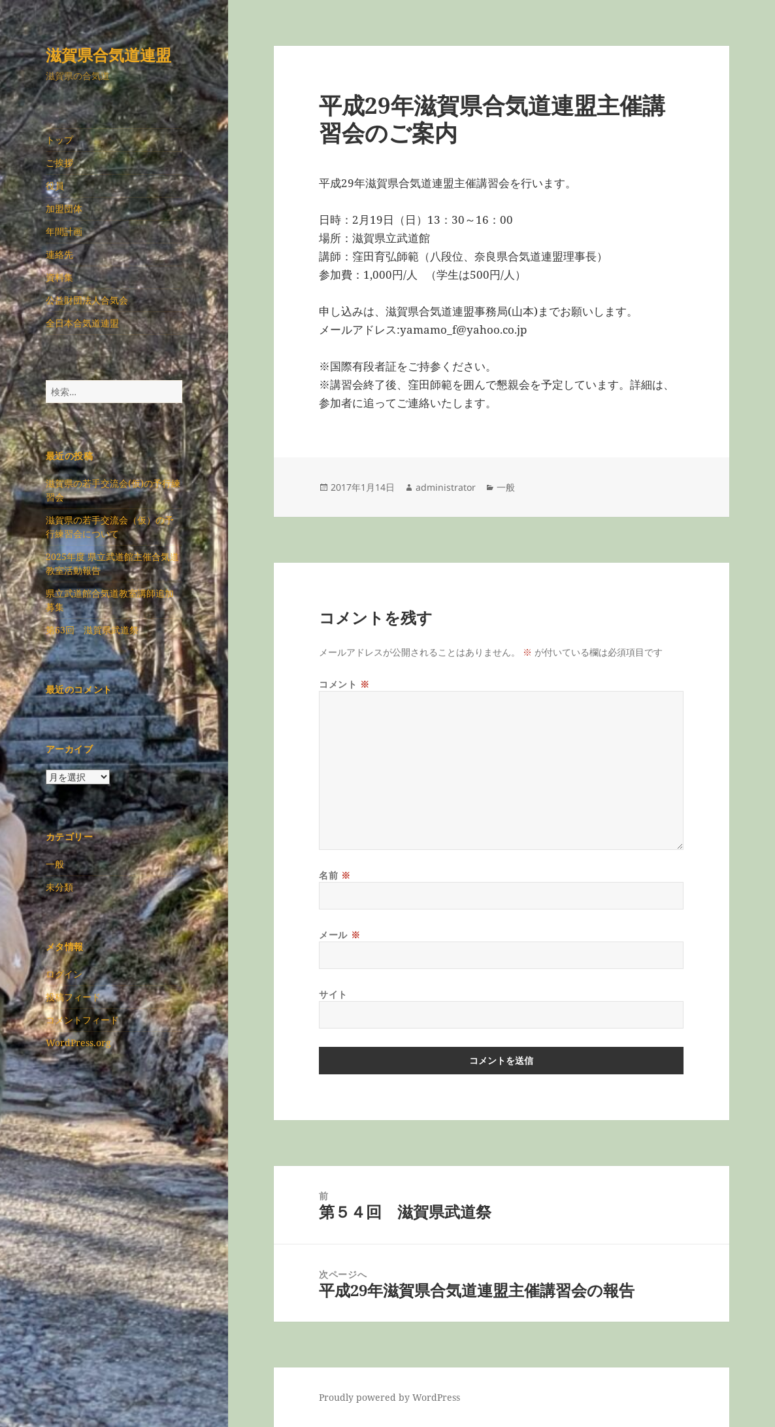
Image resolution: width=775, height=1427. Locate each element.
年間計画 (64, 231)
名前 (334, 875)
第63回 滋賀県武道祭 (92, 630)
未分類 (59, 887)
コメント (344, 684)
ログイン (64, 974)
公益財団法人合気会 (87, 300)
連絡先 (59, 254)
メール (339, 934)
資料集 (59, 277)
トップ (59, 139)
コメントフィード (82, 1019)
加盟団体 (64, 208)
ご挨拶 (59, 162)
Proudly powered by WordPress (389, 1397)
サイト (333, 994)
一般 (55, 864)
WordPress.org (78, 1042)
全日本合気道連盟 (82, 323)
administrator (446, 487)
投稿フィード (73, 997)
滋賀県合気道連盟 (108, 54)
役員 (55, 185)
